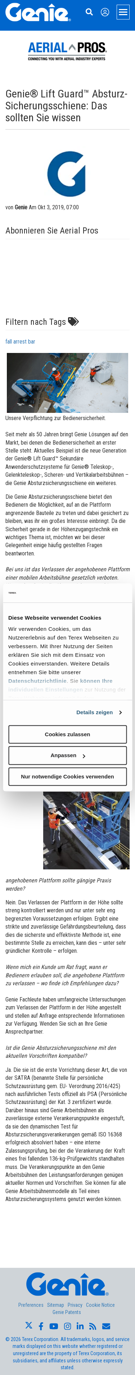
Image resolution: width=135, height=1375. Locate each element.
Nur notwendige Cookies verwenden (67, 776)
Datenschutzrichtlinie (37, 681)
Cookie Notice (100, 1305)
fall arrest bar (20, 341)
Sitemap (55, 1305)
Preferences (31, 1305)
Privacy (75, 1305)
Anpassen (67, 755)
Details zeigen (94, 712)
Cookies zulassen (67, 734)
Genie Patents (67, 1312)
